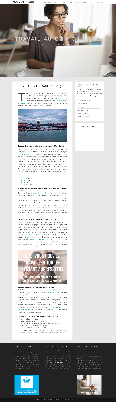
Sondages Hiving (83, 113)
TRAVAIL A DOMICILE (45, 2)
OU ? (91, 2)
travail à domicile (45, 208)
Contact (62, 333)
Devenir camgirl (82, 103)
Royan (23, 182)
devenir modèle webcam (38, 239)
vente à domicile (53, 292)
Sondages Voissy (83, 110)
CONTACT (100, 2)
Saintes (23, 180)
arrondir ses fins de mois (37, 193)
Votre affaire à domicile (85, 100)
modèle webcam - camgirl (62, 362)
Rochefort (24, 185)
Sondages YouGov (83, 116)
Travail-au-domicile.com (24, 2)
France (40, 152)
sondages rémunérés (33, 234)
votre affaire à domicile (84, 368)
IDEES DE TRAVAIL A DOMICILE (77, 2)
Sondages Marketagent (85, 107)
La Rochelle (25, 178)
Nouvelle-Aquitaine (24, 154)
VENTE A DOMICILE (59, 2)
